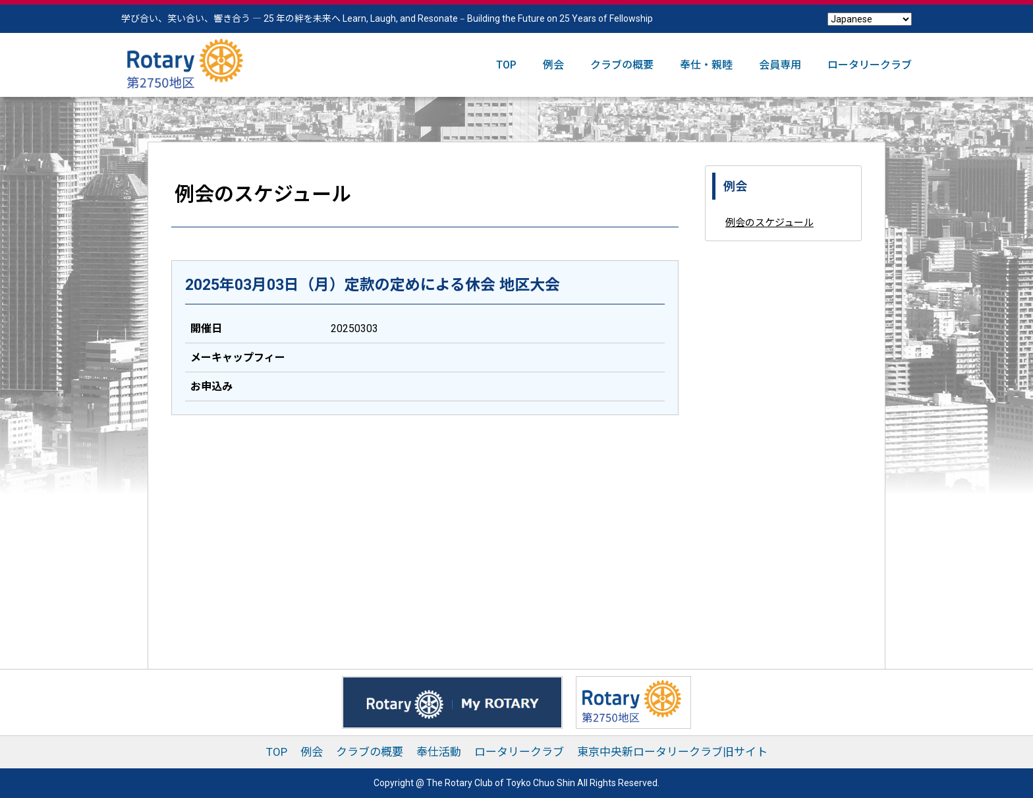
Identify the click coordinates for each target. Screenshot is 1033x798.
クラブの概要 (622, 65)
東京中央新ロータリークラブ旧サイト (672, 751)
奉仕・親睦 (706, 65)
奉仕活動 (438, 751)
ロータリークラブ (869, 65)
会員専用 (780, 65)
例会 (553, 65)
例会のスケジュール (769, 223)
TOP (506, 65)
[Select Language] (869, 19)
